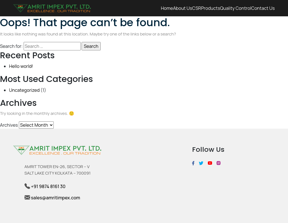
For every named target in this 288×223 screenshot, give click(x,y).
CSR (196, 8)
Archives (9, 125)
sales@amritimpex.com (55, 198)
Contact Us (263, 8)
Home (167, 8)
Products (210, 8)
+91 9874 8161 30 (48, 186)
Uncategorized (24, 90)
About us (182, 8)
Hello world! (21, 66)
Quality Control (235, 8)
